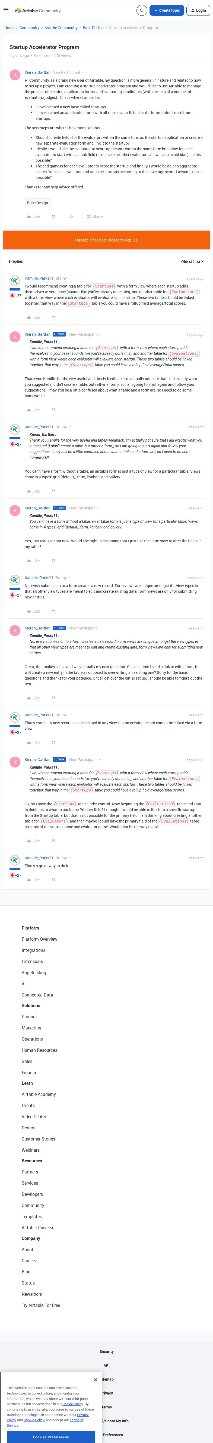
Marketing (31, 1028)
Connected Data (37, 995)
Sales (27, 1061)
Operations (32, 1039)
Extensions (32, 961)
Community (29, 27)
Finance (29, 1072)
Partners (30, 1172)
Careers (29, 1261)
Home (9, 27)
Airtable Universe (38, 1228)
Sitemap (106, 1379)
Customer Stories (38, 1139)
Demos (28, 1128)
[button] (6, 11)
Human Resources (39, 1050)
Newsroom (32, 1294)
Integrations (33, 950)
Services (30, 1183)
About (27, 1249)
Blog (26, 1272)
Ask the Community (61, 27)
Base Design (93, 27)
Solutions (31, 1005)
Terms (106, 1407)
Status (28, 1283)
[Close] (95, 1400)
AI (24, 984)
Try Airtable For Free (41, 1305)
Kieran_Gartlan (37, 72)
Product (29, 1017)
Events (28, 1105)
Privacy (106, 1393)
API (107, 1365)
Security (107, 1351)
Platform (30, 928)
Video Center (34, 1117)
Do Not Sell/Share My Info (106, 1420)
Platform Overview (39, 939)
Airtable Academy (39, 1094)
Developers (32, 1194)
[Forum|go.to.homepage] (38, 10)
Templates (32, 1216)
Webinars (31, 1150)
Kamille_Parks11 (39, 278)
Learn (27, 1083)
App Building (34, 973)
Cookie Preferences (106, 1434)
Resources (32, 1161)
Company (31, 1238)
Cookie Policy (72, 1424)
